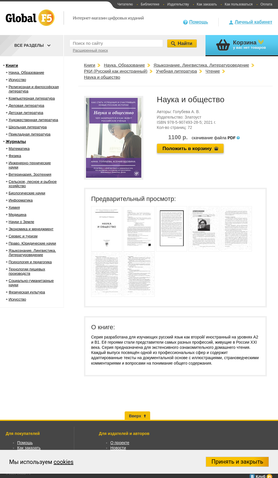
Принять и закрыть (237, 461)
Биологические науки (27, 193)
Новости (118, 448)
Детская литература (26, 113)
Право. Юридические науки (32, 243)
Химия (14, 207)
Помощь (198, 22)
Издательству (178, 4)
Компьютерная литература (32, 98)
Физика (15, 156)
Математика (19, 148)
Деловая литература (26, 105)
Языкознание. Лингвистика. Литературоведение (32, 252)
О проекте (119, 442)
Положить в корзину (187, 148)
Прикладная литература (29, 134)
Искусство (17, 80)
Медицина (17, 214)
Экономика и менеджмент (31, 229)
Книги (12, 65)
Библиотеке (150, 4)
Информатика (21, 200)
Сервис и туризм (23, 236)
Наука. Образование (26, 72)
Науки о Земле (21, 222)
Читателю (125, 4)
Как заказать (207, 4)
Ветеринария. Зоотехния (30, 174)
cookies (63, 461)
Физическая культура (27, 292)
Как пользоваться (238, 4)
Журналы (16, 141)
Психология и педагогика (30, 262)
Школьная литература (28, 127)
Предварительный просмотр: (133, 198)
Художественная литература (33, 120)
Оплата (266, 4)
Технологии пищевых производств (27, 271)
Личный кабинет (253, 22)
